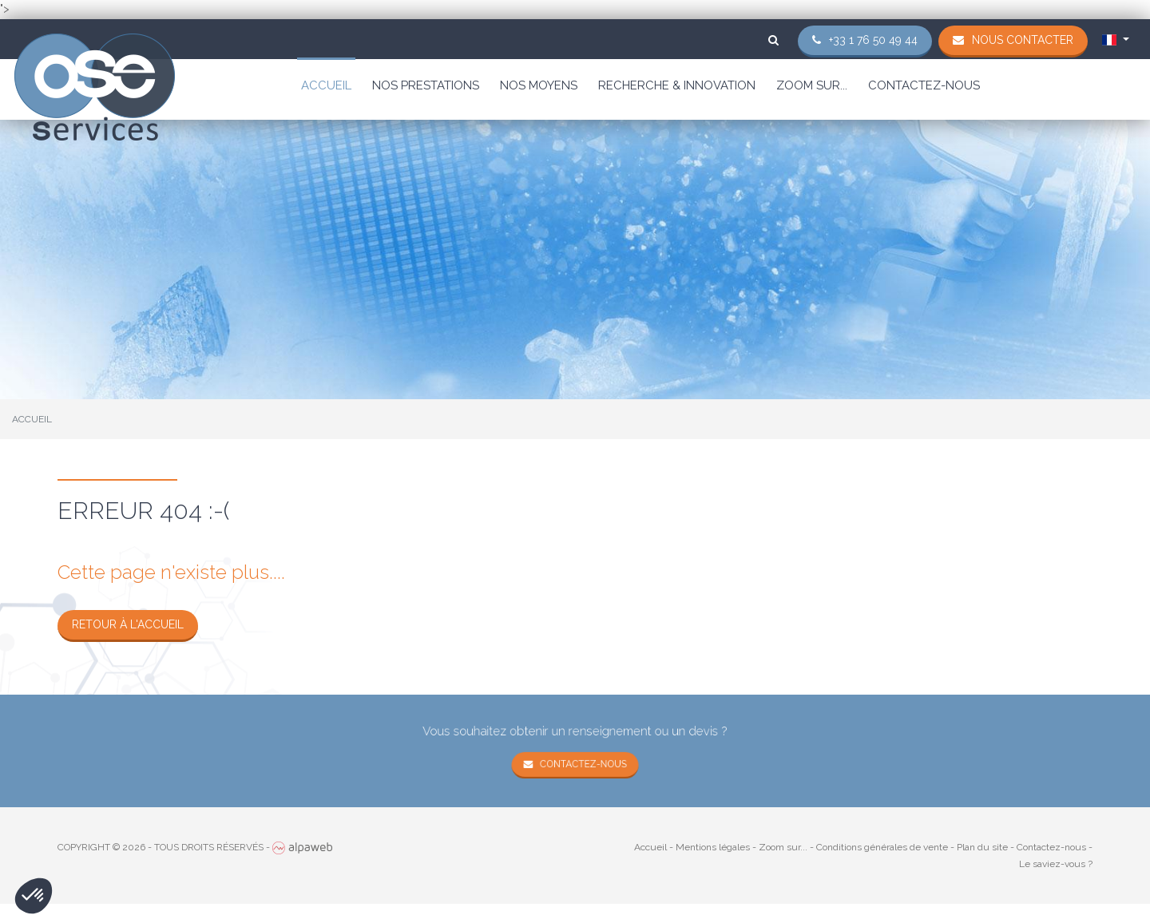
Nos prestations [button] (425, 85)
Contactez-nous (924, 85)
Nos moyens (538, 85)
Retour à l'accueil (128, 624)
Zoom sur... (811, 85)
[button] (33, 896)
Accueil (326, 85)
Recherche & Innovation (676, 85)
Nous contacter (1022, 40)
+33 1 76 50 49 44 (873, 40)
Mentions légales (713, 847)
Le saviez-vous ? (1055, 864)
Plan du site (982, 847)
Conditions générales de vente (882, 847)
